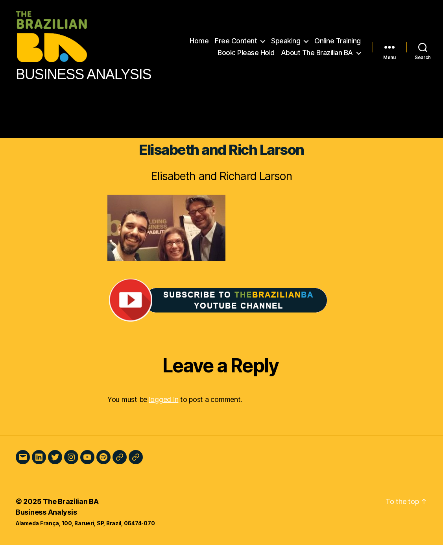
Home (199, 41)
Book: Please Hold (246, 52)
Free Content (236, 41)
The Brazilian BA (71, 501)
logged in (164, 399)
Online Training (337, 41)
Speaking (285, 41)
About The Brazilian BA (317, 52)
